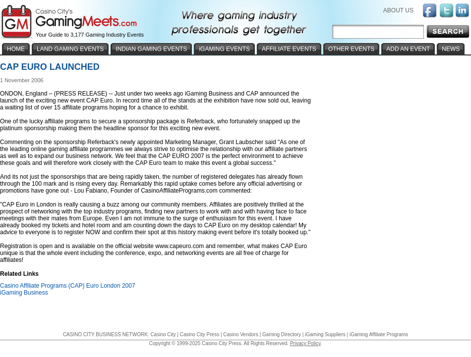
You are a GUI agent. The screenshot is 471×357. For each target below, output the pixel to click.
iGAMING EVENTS (224, 49)
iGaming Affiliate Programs (379, 334)
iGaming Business (24, 292)
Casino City (163, 334)
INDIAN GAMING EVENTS (151, 49)
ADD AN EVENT (408, 49)
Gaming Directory (281, 334)
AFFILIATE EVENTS (289, 49)
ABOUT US (398, 10)
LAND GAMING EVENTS (70, 49)
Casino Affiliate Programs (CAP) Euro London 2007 (67, 285)
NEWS (451, 49)
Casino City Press (199, 334)
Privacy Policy (305, 343)
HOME (16, 49)
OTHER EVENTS (351, 49)
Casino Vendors (240, 334)
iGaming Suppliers (325, 334)
